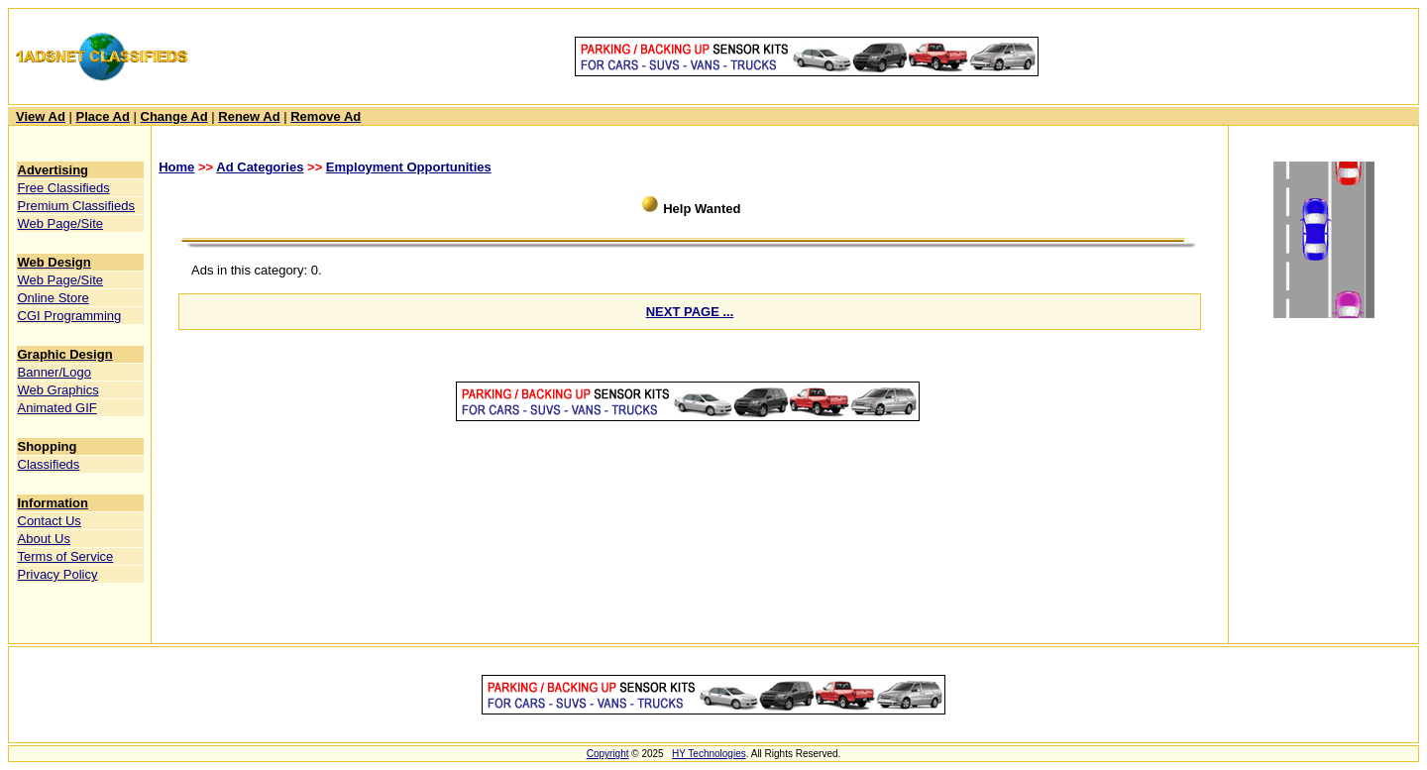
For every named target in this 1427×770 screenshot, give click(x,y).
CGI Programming (70, 315)
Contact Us (49, 520)
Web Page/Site (60, 223)
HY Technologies (709, 753)
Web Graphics (58, 390)
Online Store (53, 297)
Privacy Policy (58, 574)
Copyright (608, 753)
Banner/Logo (54, 372)
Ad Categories (259, 167)
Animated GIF (57, 407)
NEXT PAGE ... (690, 311)
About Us (44, 538)
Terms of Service (66, 556)
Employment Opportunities (409, 167)
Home (176, 167)
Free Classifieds (64, 187)
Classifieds (49, 464)
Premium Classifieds (76, 205)
